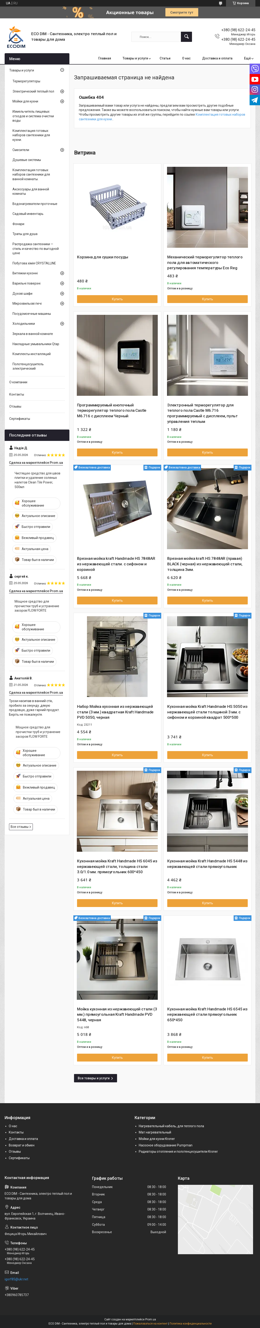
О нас (186, 58)
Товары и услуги (135, 58)
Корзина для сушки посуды (102, 257)
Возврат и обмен (21, 1145)
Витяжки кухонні (25, 273)
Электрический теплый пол (33, 91)
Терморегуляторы (26, 81)
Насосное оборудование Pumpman (165, 1145)
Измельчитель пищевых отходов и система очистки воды (33, 116)
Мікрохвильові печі (27, 303)
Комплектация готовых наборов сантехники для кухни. (31, 135)
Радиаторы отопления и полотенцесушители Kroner (178, 1151)
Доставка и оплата (217, 58)
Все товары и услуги (94, 1078)
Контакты (16, 394)
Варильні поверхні (26, 283)
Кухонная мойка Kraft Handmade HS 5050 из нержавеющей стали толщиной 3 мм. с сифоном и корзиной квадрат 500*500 (207, 712)
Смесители (20, 150)
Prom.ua (150, 1319)
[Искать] (186, 37)
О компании (18, 382)
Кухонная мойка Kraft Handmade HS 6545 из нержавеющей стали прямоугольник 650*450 (207, 1014)
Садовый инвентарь (27, 214)
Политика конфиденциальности (191, 1323)
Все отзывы (19, 827)
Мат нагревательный (155, 1132)
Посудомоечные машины (31, 314)
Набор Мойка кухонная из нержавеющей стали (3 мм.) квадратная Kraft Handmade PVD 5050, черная (115, 712)
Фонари (18, 224)
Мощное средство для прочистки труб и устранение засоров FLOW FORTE (37, 606)
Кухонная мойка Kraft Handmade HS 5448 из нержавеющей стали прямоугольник (207, 864)
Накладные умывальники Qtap (35, 344)
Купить (117, 299)
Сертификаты (19, 419)
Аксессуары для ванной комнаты (30, 191)
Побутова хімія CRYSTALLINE (34, 263)
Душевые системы (26, 160)
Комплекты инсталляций (31, 354)
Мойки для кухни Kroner (157, 1139)
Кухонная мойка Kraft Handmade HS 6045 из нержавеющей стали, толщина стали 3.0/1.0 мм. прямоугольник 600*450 (117, 866)
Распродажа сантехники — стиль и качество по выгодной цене (35, 248)
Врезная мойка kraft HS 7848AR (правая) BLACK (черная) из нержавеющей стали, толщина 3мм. (204, 564)
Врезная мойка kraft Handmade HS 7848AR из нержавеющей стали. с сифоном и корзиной (116, 564)
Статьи (165, 58)
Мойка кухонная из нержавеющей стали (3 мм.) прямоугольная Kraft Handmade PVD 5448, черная (117, 1014)
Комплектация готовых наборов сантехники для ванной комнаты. (31, 174)
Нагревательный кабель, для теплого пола (171, 1126)
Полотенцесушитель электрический (28, 366)
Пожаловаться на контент (150, 1323)
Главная (104, 58)
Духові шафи (22, 293)
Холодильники (23, 323)
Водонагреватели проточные (34, 204)
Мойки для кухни (25, 101)
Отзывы (15, 406)
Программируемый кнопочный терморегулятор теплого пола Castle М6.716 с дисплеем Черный (111, 410)
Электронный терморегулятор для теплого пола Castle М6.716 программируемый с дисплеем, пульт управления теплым (202, 413)
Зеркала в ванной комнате (32, 334)
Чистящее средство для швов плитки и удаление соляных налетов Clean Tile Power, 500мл (37, 480)
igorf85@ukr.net (16, 1279)
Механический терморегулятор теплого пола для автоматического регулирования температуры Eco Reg (205, 262)
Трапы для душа (24, 234)
